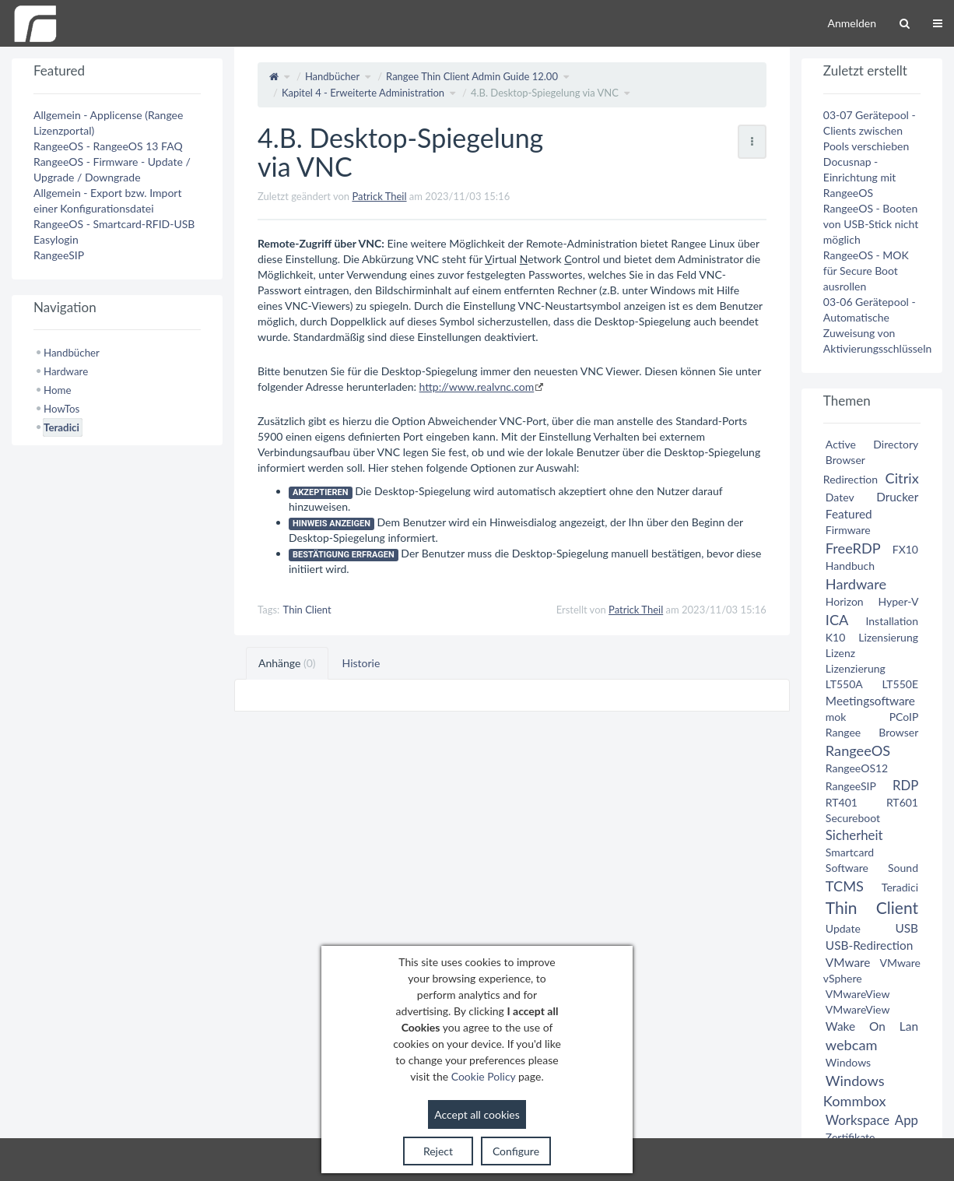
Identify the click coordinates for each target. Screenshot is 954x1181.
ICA (837, 619)
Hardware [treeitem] (66, 371)
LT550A (844, 684)
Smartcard (850, 852)
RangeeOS (858, 750)
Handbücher (332, 76)
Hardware (856, 583)
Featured (849, 514)
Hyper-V (898, 601)
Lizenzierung (856, 668)
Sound (903, 867)
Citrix (902, 478)
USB (906, 928)
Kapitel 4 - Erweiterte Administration (363, 92)
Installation (891, 620)
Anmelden (851, 23)
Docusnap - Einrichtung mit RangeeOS (859, 177)
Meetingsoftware (870, 701)
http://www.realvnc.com (477, 386)
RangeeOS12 (857, 768)
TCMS (845, 886)
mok (836, 716)
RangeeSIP (58, 255)
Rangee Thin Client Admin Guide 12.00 (472, 76)
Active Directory (872, 444)
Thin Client (307, 609)
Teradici (900, 887)
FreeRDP (853, 548)
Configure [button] (516, 1151)
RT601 (902, 802)
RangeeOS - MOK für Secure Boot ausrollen (866, 270)
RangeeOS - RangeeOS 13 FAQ (108, 146)
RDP (905, 785)
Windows (848, 1062)
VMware (848, 962)
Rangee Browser (872, 732)
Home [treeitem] (57, 390)
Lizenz (840, 652)
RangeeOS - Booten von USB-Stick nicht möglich (870, 224)
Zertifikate (850, 1137)
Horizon (845, 601)
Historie (361, 663)
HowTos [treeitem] (61, 408)
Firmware (848, 529)
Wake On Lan (872, 1026)
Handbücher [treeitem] (72, 352)
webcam (852, 1044)
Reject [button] (438, 1151)
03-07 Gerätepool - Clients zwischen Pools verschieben (869, 130)
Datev (840, 497)
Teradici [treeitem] (61, 427)
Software (847, 867)
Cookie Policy (483, 1076)
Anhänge (287, 663)
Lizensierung (888, 637)
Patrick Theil (379, 196)
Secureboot (853, 817)
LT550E (900, 684)
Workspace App (872, 1120)
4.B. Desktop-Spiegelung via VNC (545, 92)
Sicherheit (854, 835)
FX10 (905, 549)
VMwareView (857, 993)
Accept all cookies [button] (477, 1114)
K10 (836, 637)
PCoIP (903, 716)
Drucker (897, 497)
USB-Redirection (869, 945)
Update (843, 928)
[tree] (117, 390)
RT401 (842, 802)
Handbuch (850, 565)
